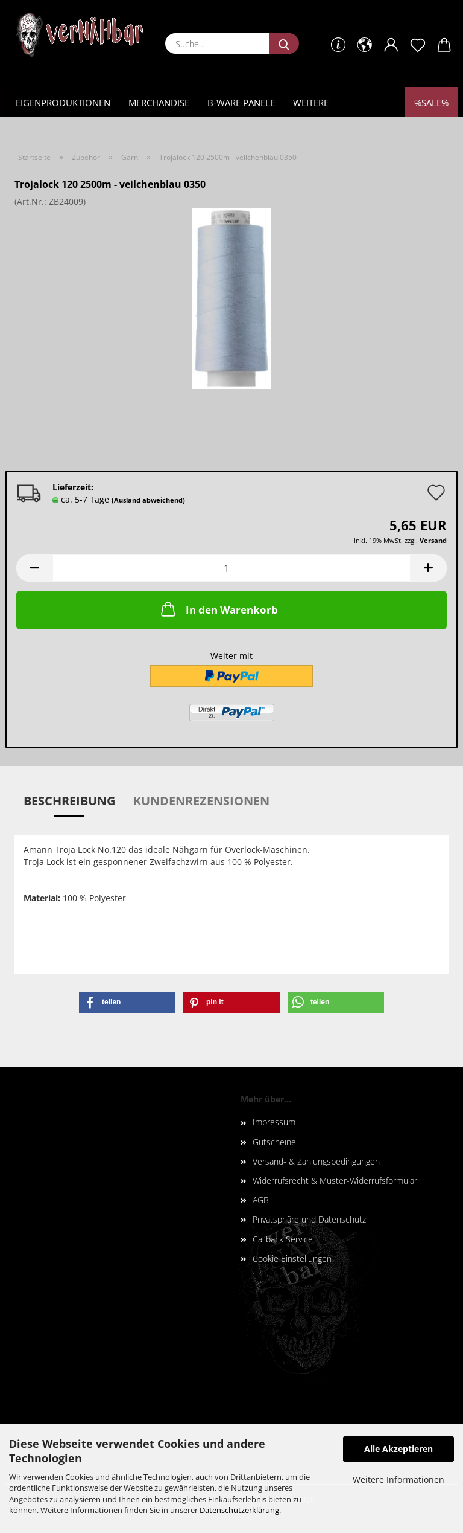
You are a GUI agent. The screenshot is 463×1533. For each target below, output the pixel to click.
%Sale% (431, 103)
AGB (261, 1200)
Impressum (274, 1122)
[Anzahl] (231, 568)
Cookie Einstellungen (292, 1258)
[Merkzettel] (418, 45)
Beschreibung (69, 800)
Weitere (311, 103)
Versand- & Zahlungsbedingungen (316, 1161)
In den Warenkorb (218, 609)
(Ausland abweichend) (148, 499)
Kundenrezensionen (201, 800)
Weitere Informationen (398, 1479)
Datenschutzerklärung (239, 1510)
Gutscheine (274, 1142)
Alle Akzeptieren (398, 1448)
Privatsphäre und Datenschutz (309, 1219)
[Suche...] (284, 43)
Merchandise (158, 103)
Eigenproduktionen (63, 103)
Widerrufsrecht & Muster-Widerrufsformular (335, 1180)
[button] (364, 45)
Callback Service (283, 1239)
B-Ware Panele (241, 103)
